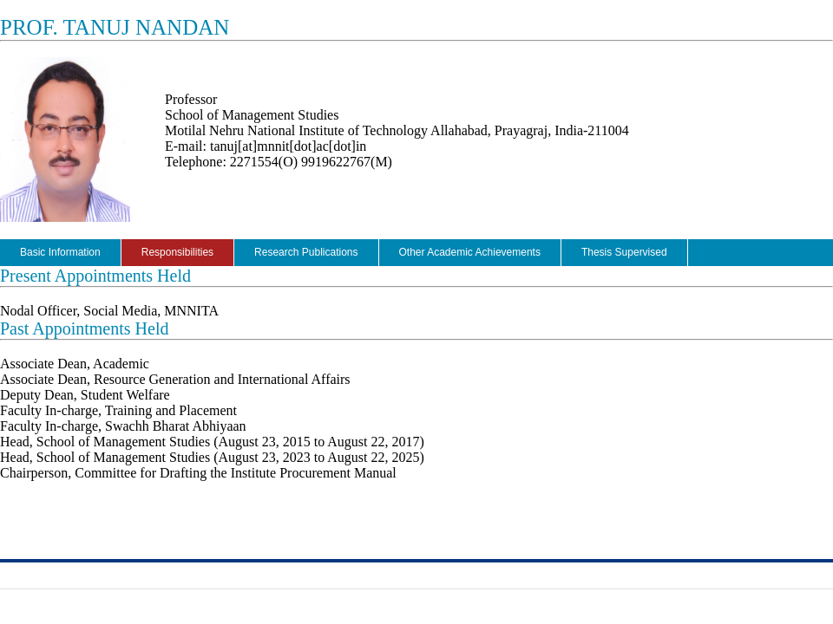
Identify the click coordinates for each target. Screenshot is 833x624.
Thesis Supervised (624, 252)
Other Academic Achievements (470, 252)
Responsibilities (177, 252)
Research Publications (305, 252)
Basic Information (60, 252)
